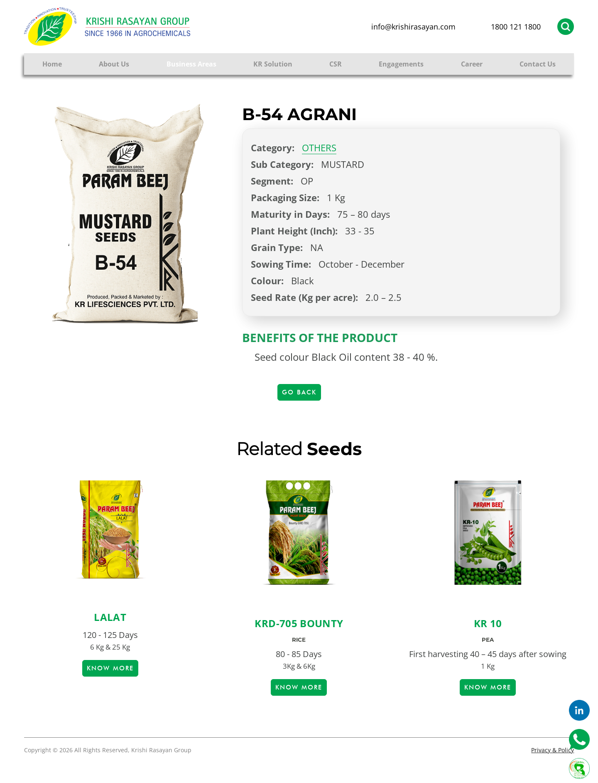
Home (52, 64)
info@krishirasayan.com (413, 27)
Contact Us (538, 64)
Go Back (299, 392)
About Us (114, 64)
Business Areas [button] (191, 64)
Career (472, 64)
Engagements (401, 64)
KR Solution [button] (272, 64)
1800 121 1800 (516, 27)
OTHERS (319, 147)
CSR (335, 64)
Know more (110, 668)
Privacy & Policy (552, 750)
